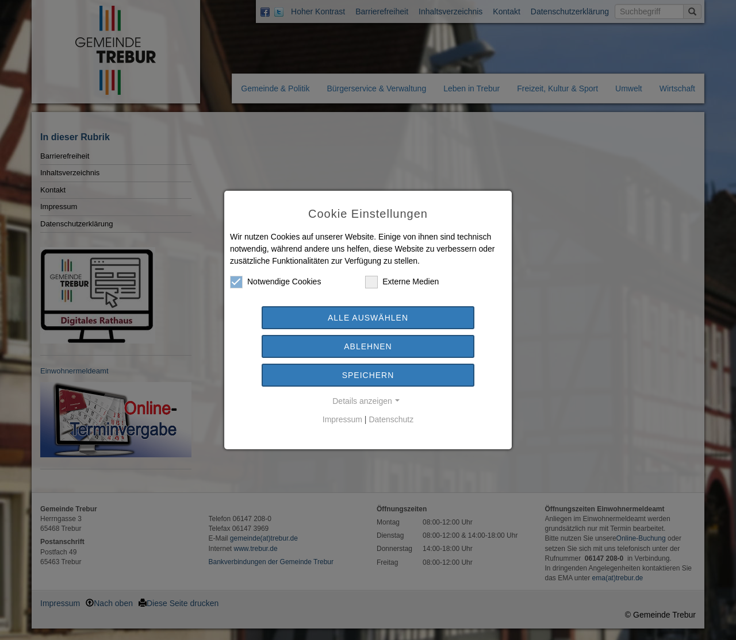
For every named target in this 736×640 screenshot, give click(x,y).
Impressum (342, 419)
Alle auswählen (368, 317)
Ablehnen (368, 346)
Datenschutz (391, 419)
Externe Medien (402, 282)
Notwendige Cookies (275, 282)
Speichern (368, 375)
